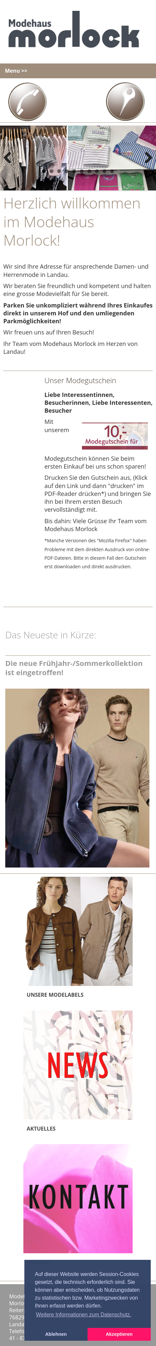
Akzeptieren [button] (119, 1334)
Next (146, 158)
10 (112, 171)
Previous (9, 158)
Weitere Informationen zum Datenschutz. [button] (83, 1314)
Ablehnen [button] (56, 1334)
